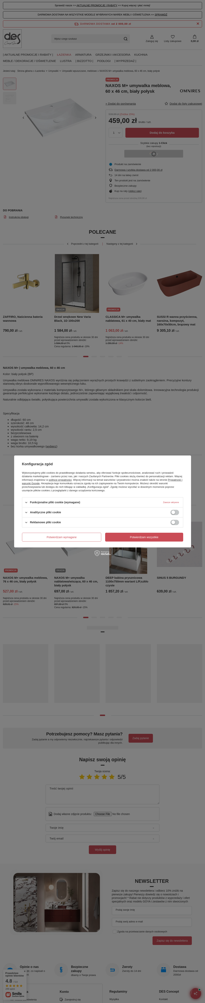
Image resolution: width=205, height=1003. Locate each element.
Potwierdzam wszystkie (144, 537)
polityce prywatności (60, 479)
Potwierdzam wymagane (62, 537)
